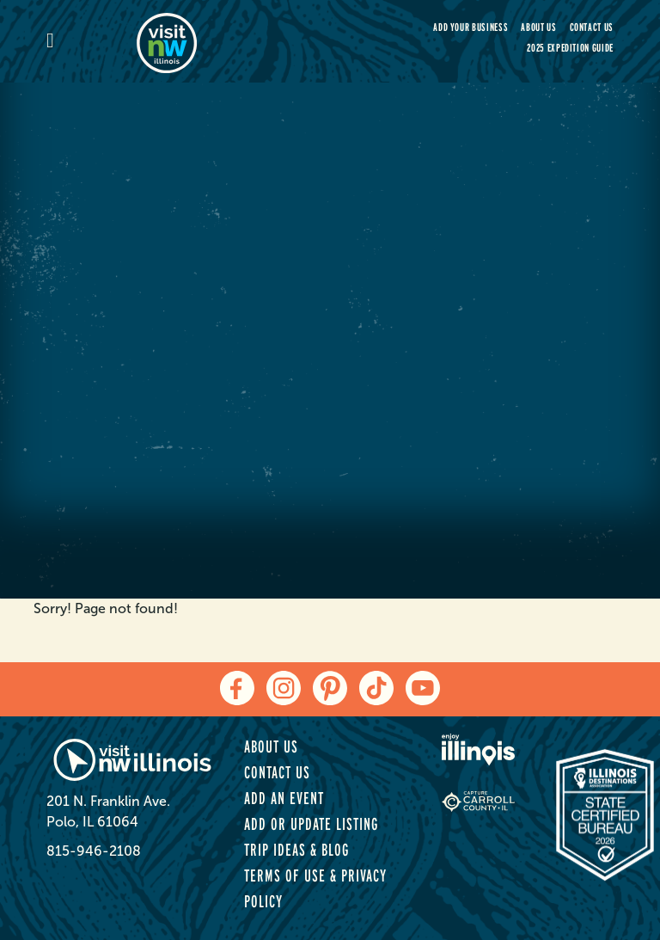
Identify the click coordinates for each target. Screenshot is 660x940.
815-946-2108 (93, 851)
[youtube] (423, 688)
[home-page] (227, 41)
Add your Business (470, 27)
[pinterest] (330, 688)
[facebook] (237, 688)
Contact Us (592, 27)
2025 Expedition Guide (570, 47)
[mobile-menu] (91, 41)
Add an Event (284, 798)
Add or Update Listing (311, 823)
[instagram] (283, 688)
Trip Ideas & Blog (296, 849)
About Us (538, 27)
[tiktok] (376, 688)
